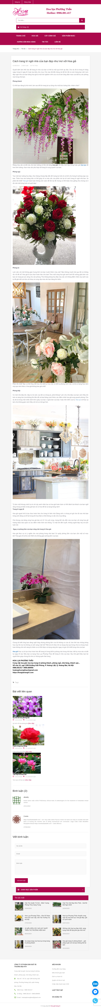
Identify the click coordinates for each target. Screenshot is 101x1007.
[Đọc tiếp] (31, 723)
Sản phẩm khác (68, 36)
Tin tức (45, 42)
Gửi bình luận (21, 880)
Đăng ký (17, 2)
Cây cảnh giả (50, 36)
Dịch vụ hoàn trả (57, 976)
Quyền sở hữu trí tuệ (58, 980)
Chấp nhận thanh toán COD (60, 984)
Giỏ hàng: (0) (24, 27)
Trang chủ (20, 36)
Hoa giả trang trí (55, 1006)
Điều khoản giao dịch (58, 973)
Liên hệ (57, 42)
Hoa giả (35, 36)
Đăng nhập (27, 2)
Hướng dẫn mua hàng (26, 42)
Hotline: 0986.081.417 (59, 13)
